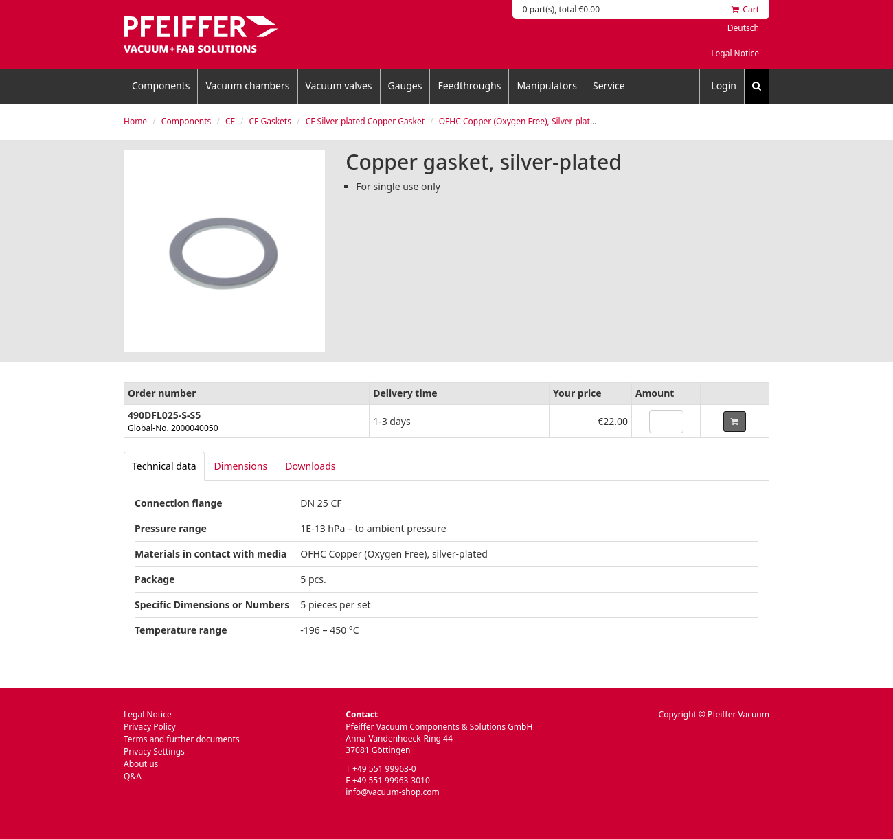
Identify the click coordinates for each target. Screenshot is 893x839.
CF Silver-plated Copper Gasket (365, 121)
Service (609, 85)
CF (230, 121)
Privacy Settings (154, 751)
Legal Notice (735, 53)
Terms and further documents (182, 739)
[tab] (164, 466)
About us (141, 764)
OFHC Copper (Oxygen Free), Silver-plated (519, 121)
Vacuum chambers (247, 85)
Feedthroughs (469, 85)
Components (161, 85)
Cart (745, 9)
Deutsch (743, 28)
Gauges (405, 85)
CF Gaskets (270, 121)
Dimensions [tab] (241, 465)
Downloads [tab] (310, 465)
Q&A (133, 776)
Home (135, 121)
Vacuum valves (339, 85)
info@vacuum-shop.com (392, 792)
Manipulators (547, 85)
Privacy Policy (150, 727)
